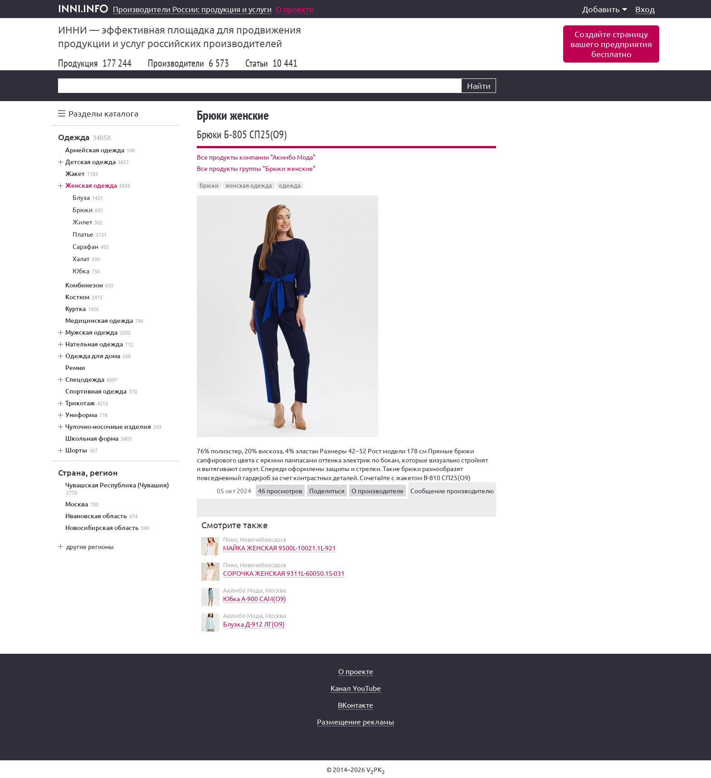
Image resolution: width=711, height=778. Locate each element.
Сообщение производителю (452, 490)
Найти (479, 85)
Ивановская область (101, 516)
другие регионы (90, 546)
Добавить (604, 9)
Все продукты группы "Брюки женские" (256, 168)
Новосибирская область (107, 527)
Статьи (271, 63)
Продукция (94, 63)
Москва (81, 504)
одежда (290, 185)
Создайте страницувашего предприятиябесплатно (611, 43)
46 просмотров (280, 490)
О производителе (377, 490)
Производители (188, 63)
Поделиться (327, 490)
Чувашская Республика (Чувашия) (117, 488)
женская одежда (248, 185)
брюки (209, 185)
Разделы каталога (103, 113)
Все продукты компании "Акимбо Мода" (256, 157)
